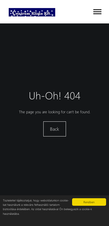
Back (54, 129)
